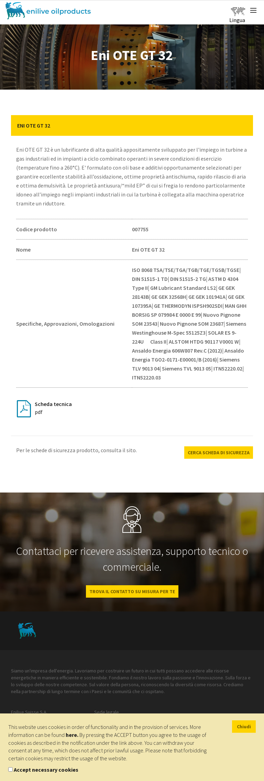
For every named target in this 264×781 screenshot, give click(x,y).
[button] (243, 125)
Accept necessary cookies (46, 769)
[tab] (132, 125)
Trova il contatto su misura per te (132, 591)
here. (72, 734)
